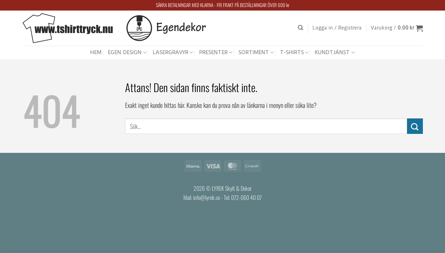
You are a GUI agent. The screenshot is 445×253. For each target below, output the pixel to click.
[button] (337, 28)
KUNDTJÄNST (334, 52)
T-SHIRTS (294, 52)
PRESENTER (215, 52)
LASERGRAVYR (173, 52)
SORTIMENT (256, 52)
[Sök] (300, 27)
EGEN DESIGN (127, 52)
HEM (96, 52)
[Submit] (415, 126)
